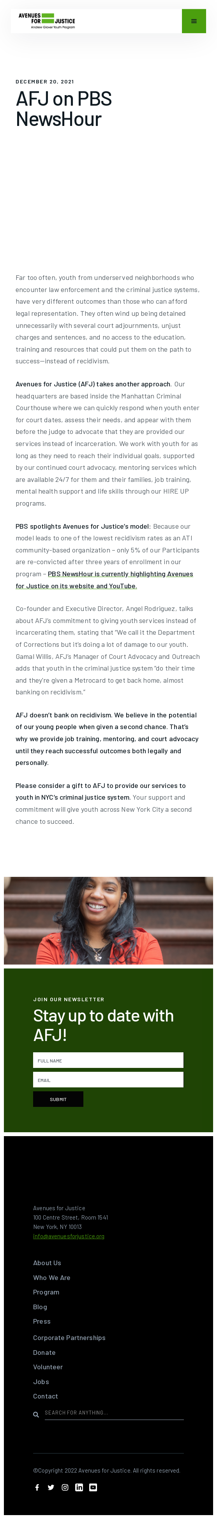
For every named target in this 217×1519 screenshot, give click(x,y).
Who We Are (52, 1277)
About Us (47, 1262)
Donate (44, 1352)
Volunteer (48, 1366)
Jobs (41, 1381)
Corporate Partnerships (69, 1337)
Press (42, 1321)
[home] (47, 23)
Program (46, 1291)
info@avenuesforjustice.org (68, 1235)
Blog (40, 1306)
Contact (45, 1396)
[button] (194, 23)
